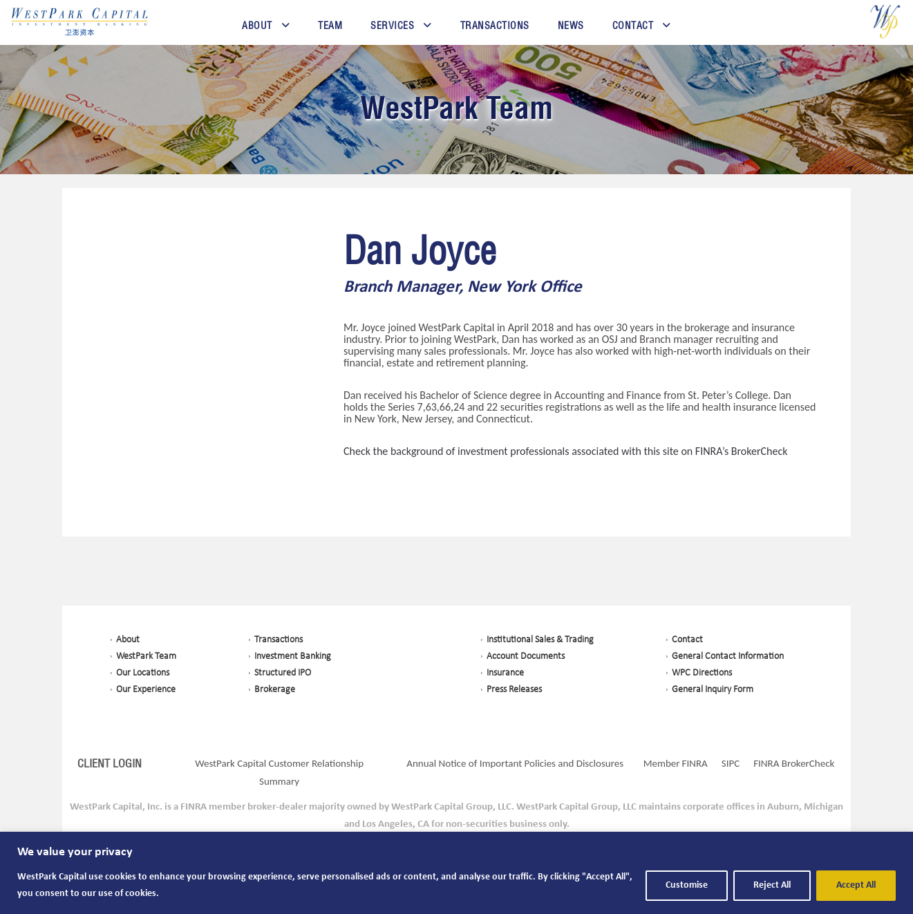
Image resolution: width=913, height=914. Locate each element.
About (257, 25)
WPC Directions (702, 673)
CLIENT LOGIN (109, 763)
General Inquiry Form (712, 689)
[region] (456, 873)
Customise (687, 885)
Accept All (856, 885)
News (571, 25)
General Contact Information (728, 656)
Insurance (505, 673)
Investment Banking (292, 656)
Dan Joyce (419, 252)
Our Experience (146, 689)
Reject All (772, 885)
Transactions (494, 25)
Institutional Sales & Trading (540, 640)
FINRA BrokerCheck (793, 763)
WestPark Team (456, 107)
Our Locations (142, 673)
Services (392, 25)
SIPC (731, 763)
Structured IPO (282, 673)
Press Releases (514, 689)
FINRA (695, 763)
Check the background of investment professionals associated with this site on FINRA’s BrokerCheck (565, 451)
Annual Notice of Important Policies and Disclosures (514, 763)
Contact (633, 25)
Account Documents (526, 656)
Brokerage (274, 689)
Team (330, 25)
